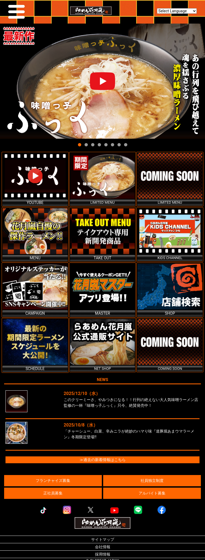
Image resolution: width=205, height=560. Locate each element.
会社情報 (102, 547)
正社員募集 (53, 493)
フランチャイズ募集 (53, 480)
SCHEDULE (35, 368)
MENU (35, 258)
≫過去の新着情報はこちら (103, 459)
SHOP (170, 313)
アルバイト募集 (152, 493)
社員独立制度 (152, 480)
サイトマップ (102, 539)
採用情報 (102, 554)
